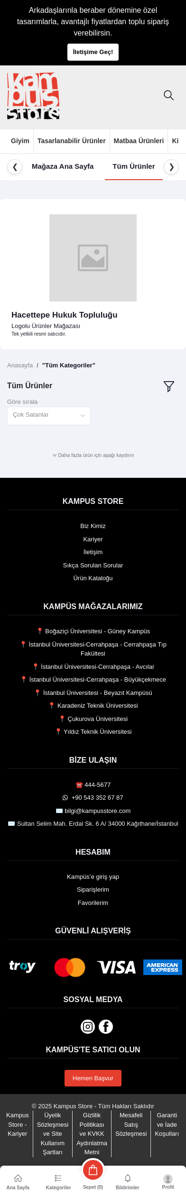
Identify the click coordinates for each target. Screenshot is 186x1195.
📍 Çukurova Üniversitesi (93, 718)
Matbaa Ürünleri (139, 141)
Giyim (20, 141)
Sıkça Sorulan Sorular (93, 565)
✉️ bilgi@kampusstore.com (93, 810)
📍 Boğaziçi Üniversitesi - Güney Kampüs (93, 631)
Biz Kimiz (92, 525)
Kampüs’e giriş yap (93, 876)
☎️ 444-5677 (93, 784)
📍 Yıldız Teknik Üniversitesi (93, 731)
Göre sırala (22, 401)
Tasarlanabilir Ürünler (71, 141)
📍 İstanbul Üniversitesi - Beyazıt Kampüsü (93, 692)
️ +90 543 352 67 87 (93, 797)
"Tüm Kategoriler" (68, 365)
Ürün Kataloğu (92, 578)
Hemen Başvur (93, 1078)
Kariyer (92, 539)
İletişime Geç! (93, 51)
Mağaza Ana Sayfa (62, 166)
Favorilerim (93, 902)
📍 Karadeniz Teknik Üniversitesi (93, 705)
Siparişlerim (93, 889)
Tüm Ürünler (133, 166)
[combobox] (49, 416)
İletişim (93, 552)
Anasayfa (20, 365)
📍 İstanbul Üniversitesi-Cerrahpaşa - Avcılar (93, 666)
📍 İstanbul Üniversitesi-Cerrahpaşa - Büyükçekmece (93, 679)
